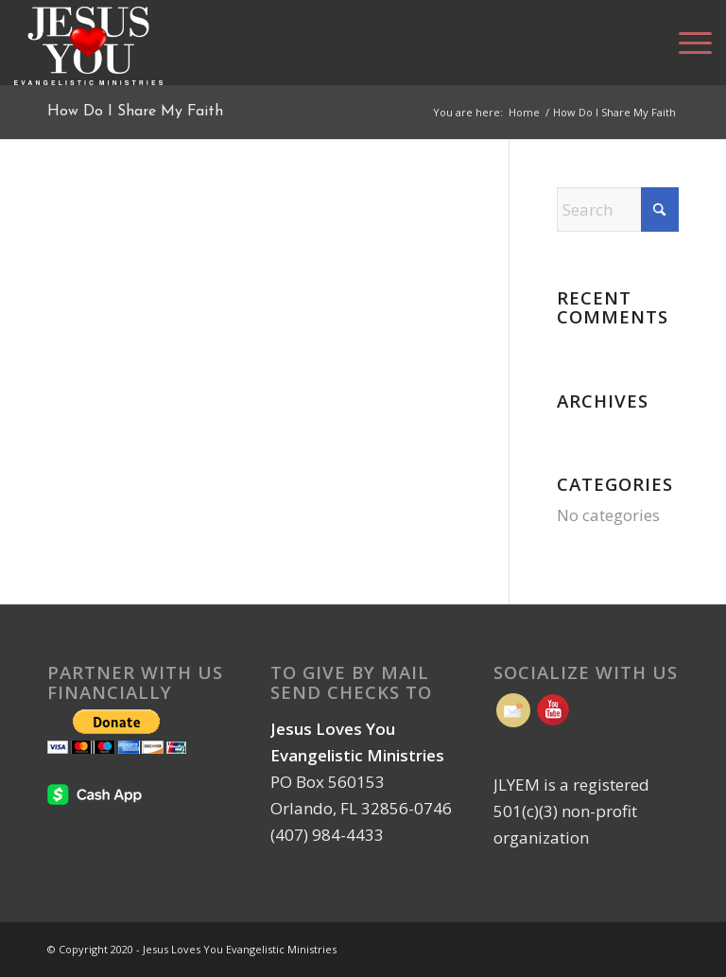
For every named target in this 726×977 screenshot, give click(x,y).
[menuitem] (686, 42)
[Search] (618, 209)
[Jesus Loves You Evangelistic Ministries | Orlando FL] (88, 42)
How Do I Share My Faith (135, 111)
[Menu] (686, 42)
